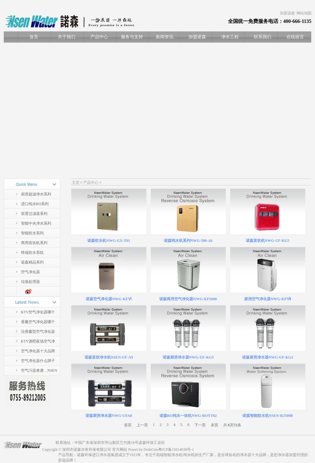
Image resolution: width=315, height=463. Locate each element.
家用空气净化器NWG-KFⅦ (267, 299)
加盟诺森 (287, 13)
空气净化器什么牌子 (38, 361)
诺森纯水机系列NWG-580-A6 (188, 240)
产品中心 (99, 37)
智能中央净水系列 (36, 223)
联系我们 (262, 37)
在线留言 (295, 37)
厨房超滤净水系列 (36, 194)
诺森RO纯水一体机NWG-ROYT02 (188, 415)
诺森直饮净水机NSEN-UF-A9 (108, 357)
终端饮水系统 (32, 252)
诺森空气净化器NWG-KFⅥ (109, 299)
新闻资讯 (164, 37)
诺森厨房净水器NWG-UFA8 (108, 415)
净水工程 (230, 37)
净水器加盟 (287, 455)
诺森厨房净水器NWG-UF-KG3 (188, 357)
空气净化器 (30, 272)
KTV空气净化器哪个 (38, 312)
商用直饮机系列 (34, 243)
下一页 (200, 425)
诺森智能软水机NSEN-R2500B (267, 415)
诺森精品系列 (32, 262)
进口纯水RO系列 (35, 204)
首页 (34, 37)
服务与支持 (132, 37)
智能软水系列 (32, 233)
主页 (75, 182)
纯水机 (189, 455)
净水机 (176, 455)
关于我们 (66, 37)
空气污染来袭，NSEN (39, 370)
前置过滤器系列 (34, 213)
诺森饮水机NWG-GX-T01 (108, 240)
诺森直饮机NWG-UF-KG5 (268, 240)
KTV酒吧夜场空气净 (38, 341)
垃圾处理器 (30, 281)
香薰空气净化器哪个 (38, 322)
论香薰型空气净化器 (38, 331)
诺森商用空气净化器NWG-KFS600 (188, 299)
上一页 (142, 425)
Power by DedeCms (143, 449)
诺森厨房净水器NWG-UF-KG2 (267, 357)
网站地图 (304, 13)
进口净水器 (101, 455)
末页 (214, 425)
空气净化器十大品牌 (38, 351)
